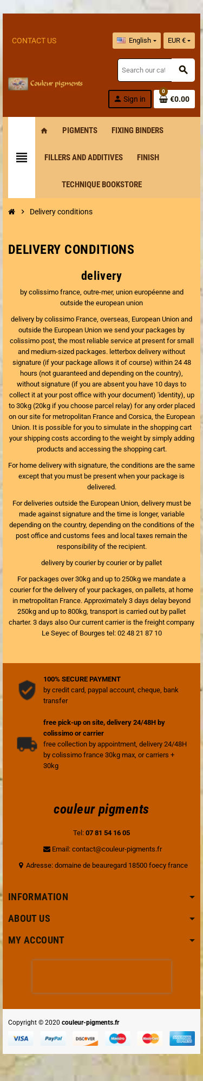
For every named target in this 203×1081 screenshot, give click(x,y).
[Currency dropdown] (179, 40)
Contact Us (34, 40)
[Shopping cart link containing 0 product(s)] (174, 99)
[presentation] (101, 976)
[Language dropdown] (136, 40)
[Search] (155, 70)
